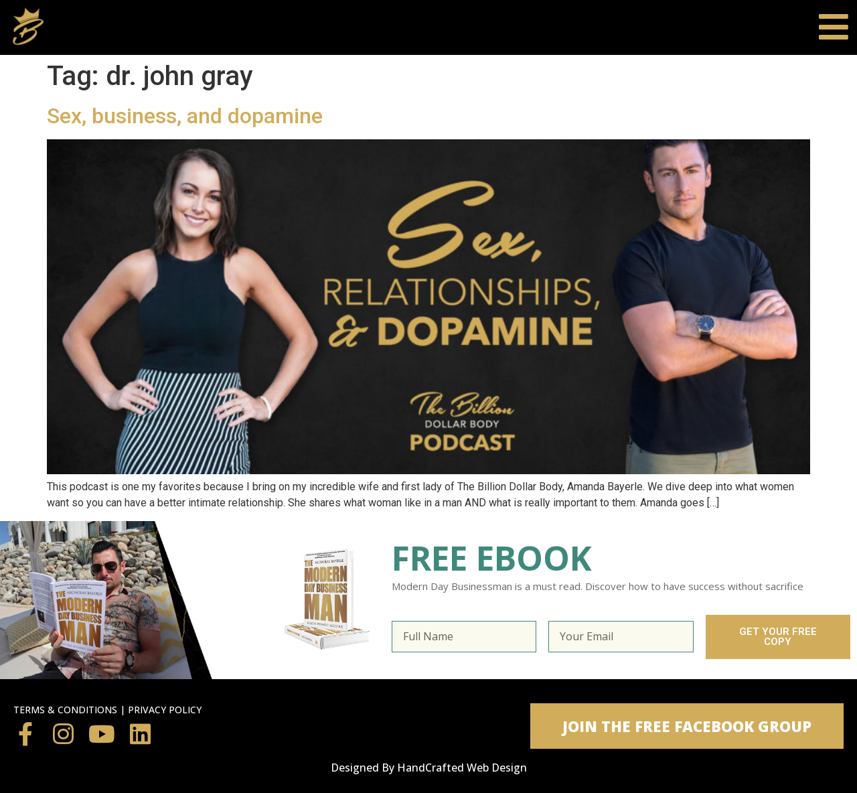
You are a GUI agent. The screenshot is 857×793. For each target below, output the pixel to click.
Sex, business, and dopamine (185, 116)
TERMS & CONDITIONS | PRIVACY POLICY (107, 709)
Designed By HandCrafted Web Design (429, 767)
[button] (687, 726)
